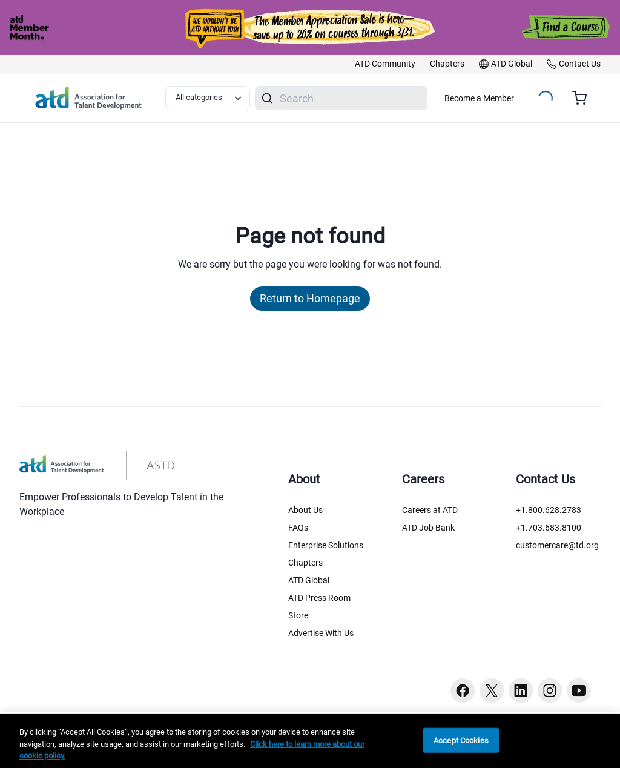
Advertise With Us (321, 633)
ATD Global (308, 580)
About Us (305, 510)
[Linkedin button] (521, 690)
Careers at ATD (430, 510)
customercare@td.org (557, 545)
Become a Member (479, 98)
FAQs (298, 527)
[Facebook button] (462, 690)
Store (298, 615)
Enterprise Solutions (325, 545)
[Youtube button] (579, 690)
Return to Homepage (310, 298)
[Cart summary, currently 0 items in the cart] (584, 98)
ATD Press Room (319, 598)
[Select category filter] (207, 98)
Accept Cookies (461, 739)
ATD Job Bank (428, 527)
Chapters (305, 563)
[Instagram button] (550, 690)
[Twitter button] (492, 690)
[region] (310, 741)
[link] (385, 64)
